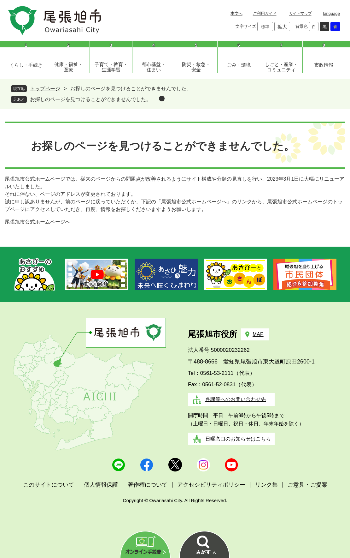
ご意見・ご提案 (307, 485)
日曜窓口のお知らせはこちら (238, 438)
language (331, 13)
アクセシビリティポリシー (211, 485)
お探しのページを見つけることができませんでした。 (90, 99)
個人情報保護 (101, 485)
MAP (258, 334)
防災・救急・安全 (196, 67)
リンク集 (266, 485)
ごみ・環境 (239, 65)
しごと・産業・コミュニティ (281, 67)
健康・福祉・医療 (68, 67)
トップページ (45, 88)
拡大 (282, 26)
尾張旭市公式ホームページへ (37, 222)
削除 (162, 98)
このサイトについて (48, 485)
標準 (265, 26)
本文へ (236, 13)
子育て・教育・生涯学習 (111, 67)
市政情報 (323, 65)
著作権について (147, 485)
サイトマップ (300, 13)
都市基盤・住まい (154, 67)
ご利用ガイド (265, 13)
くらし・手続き (26, 65)
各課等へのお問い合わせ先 (235, 399)
